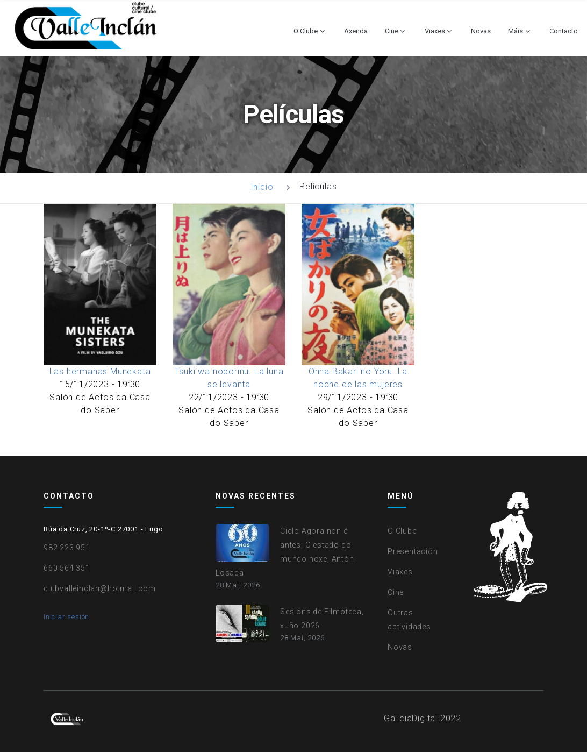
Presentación (413, 551)
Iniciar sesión (66, 617)
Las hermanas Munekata (100, 371)
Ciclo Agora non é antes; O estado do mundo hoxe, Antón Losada (285, 552)
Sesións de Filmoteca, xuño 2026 (322, 618)
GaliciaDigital (411, 718)
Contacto (563, 31)
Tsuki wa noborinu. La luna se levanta (229, 377)
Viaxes (435, 31)
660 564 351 (67, 568)
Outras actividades (409, 619)
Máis (515, 31)
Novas (481, 31)
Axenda (356, 31)
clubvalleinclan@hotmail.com (100, 588)
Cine (391, 31)
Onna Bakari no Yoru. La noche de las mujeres (358, 377)
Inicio (262, 187)
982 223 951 (67, 547)
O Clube (306, 31)
